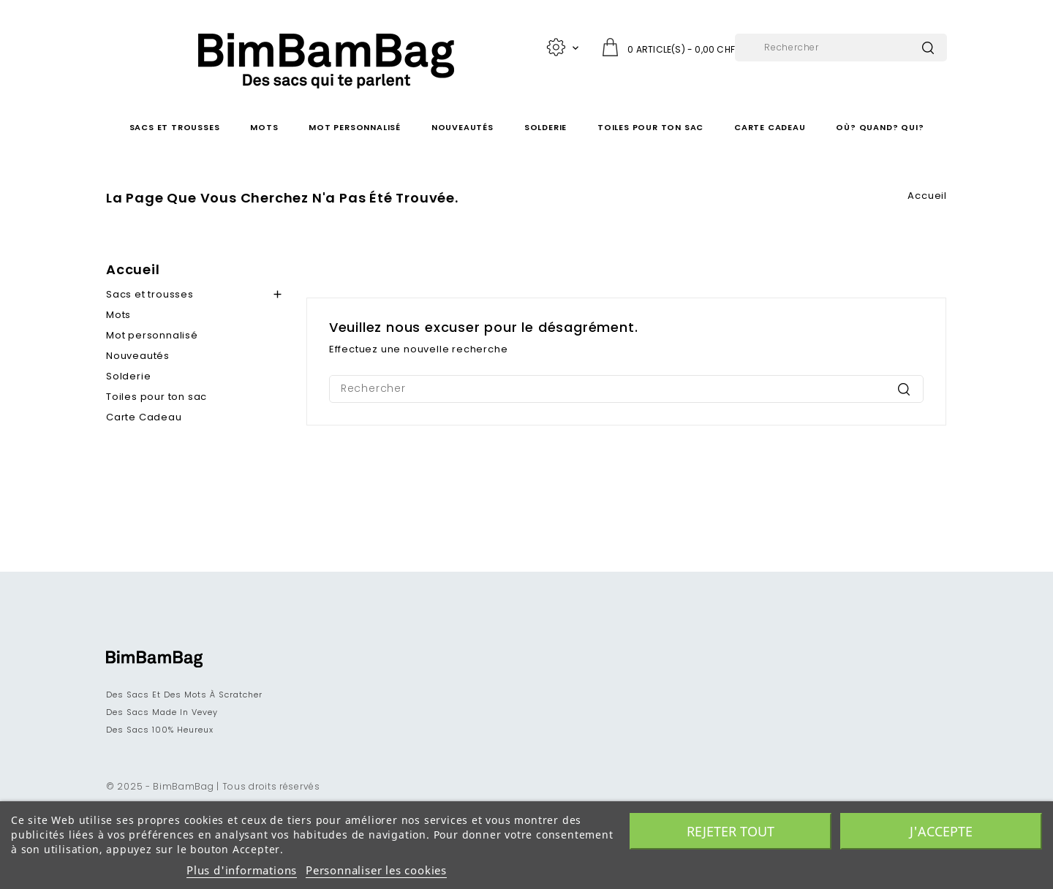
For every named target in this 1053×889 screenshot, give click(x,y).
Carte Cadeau (770, 127)
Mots (264, 127)
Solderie (545, 127)
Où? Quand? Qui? (880, 127)
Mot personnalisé (355, 127)
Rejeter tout (730, 831)
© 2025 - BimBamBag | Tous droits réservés (213, 786)
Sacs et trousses (174, 127)
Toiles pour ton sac (650, 127)
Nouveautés (462, 127)
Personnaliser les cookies (376, 870)
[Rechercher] (841, 47)
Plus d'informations (241, 870)
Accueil (133, 269)
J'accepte (941, 831)
